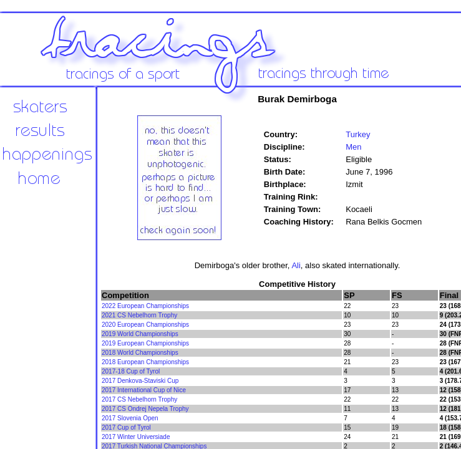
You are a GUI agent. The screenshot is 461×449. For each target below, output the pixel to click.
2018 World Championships (140, 352)
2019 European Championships (145, 343)
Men (353, 147)
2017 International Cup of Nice (144, 390)
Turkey (358, 134)
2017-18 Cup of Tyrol (131, 371)
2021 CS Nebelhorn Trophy (139, 315)
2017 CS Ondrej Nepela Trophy (145, 408)
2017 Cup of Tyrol (126, 427)
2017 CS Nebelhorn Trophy (139, 399)
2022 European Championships (145, 305)
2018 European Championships (145, 362)
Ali (295, 265)
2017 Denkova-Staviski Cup (140, 380)
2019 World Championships (140, 334)
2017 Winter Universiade (136, 436)
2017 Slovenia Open (130, 418)
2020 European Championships (145, 324)
